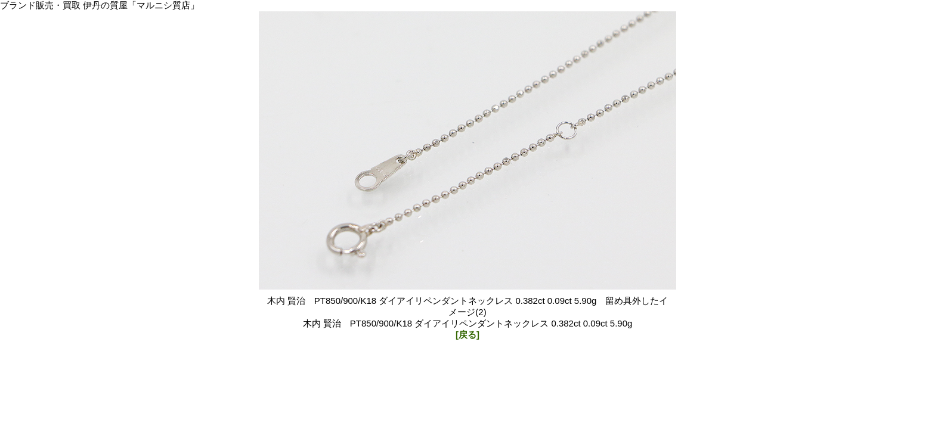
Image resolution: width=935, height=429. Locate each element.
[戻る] (467, 334)
